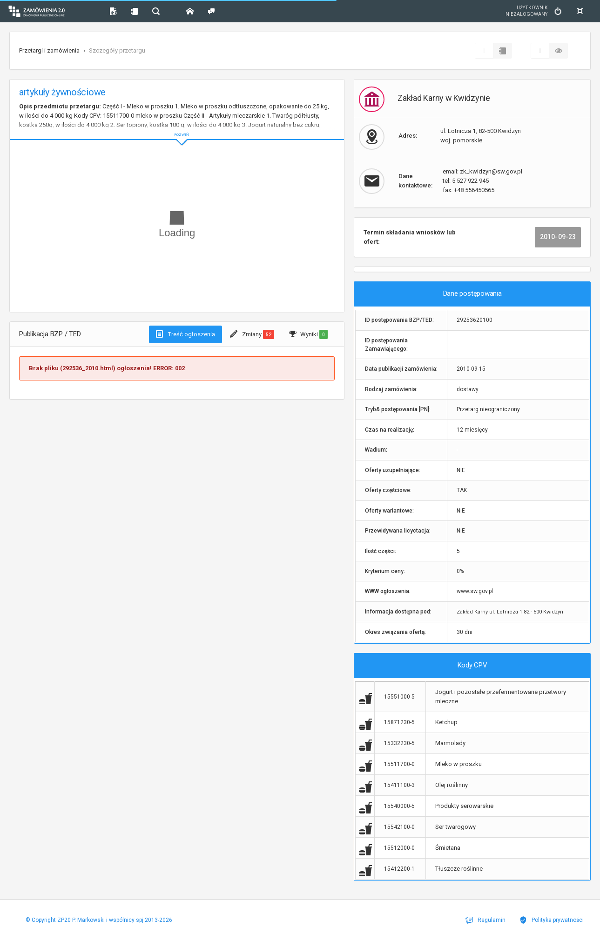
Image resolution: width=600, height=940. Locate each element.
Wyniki (308, 334)
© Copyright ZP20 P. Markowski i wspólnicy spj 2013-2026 (99, 920)
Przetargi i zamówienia (49, 50)
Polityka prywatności (551, 920)
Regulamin (485, 920)
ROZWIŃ (177, 127)
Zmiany (252, 334)
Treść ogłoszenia (185, 334)
